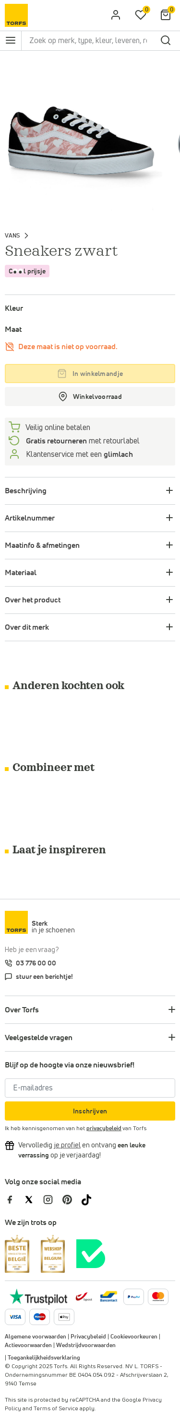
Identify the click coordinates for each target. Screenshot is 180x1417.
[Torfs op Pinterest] (72, 1199)
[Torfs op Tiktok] (90, 1199)
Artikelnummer (30, 518)
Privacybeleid (88, 1337)
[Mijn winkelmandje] (165, 15)
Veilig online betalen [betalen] (57, 427)
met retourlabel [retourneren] (82, 441)
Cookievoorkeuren (133, 1337)
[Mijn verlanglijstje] (140, 15)
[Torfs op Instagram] (52, 1199)
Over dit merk (27, 627)
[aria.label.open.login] (115, 15)
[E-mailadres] (90, 1088)
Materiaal (20, 573)
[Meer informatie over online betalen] (109, 1296)
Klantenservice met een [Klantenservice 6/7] (78, 454)
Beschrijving (26, 491)
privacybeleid (103, 1129)
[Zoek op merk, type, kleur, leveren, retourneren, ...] (89, 40)
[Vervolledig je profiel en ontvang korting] (67, 1145)
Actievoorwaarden (28, 1346)
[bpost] (83, 1296)
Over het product (32, 600)
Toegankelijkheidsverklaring (44, 1358)
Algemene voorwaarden (35, 1337)
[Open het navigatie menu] (10, 40)
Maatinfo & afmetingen (42, 545)
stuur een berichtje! (44, 977)
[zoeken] (165, 40)
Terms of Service (56, 1409)
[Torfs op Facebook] (14, 1199)
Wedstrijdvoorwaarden (86, 1346)
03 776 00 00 (36, 963)
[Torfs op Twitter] (33, 1199)
